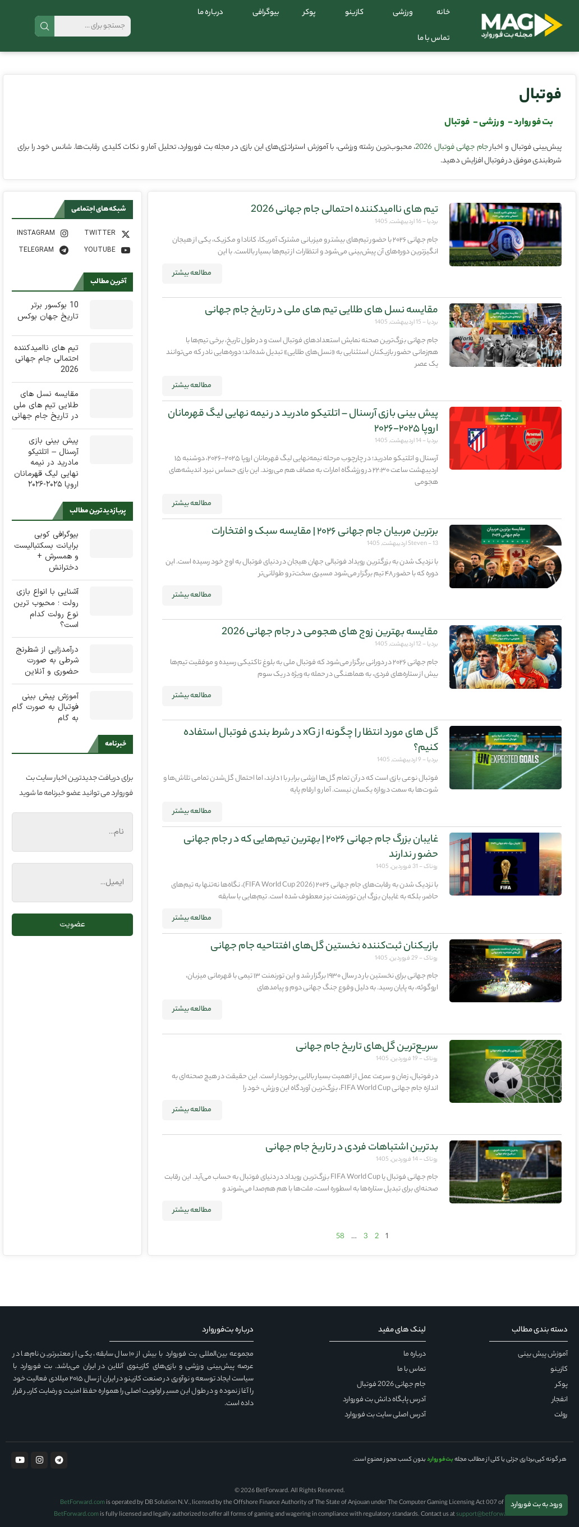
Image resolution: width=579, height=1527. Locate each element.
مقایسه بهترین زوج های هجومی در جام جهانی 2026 (330, 632)
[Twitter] (103, 233)
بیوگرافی (263, 12)
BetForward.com (82, 1503)
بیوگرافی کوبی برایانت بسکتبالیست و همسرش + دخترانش (46, 551)
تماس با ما (433, 38)
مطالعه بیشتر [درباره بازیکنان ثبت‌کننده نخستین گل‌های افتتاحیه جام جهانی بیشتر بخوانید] (192, 1009)
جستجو (44, 26)
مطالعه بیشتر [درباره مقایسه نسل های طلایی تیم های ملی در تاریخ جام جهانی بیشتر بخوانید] (192, 386)
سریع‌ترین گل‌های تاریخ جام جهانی (367, 1047)
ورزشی (400, 12)
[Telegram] (41, 250)
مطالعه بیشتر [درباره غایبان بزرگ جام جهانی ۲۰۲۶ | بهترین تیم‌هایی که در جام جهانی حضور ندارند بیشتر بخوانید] (192, 918)
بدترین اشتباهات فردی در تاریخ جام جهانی (351, 1147)
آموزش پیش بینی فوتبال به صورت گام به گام (45, 707)
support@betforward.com (490, 1515)
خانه (443, 12)
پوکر (309, 12)
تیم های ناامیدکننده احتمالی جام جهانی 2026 (344, 210)
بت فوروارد (533, 122)
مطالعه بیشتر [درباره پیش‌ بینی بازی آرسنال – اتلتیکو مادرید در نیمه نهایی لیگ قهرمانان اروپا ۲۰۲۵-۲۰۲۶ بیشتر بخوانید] (192, 504)
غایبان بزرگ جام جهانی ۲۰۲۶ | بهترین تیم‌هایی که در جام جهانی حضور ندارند (310, 847)
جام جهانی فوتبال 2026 (451, 147)
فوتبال (540, 95)
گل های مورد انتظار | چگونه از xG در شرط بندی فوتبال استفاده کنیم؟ (310, 741)
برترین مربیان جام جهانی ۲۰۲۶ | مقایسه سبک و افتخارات (325, 532)
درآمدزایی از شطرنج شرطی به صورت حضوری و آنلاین (47, 661)
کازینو (351, 12)
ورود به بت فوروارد (536, 1505)
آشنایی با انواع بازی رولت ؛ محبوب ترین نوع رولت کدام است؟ (46, 608)
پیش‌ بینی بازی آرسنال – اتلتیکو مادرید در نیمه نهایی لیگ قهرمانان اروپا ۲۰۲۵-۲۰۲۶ (303, 422)
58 (340, 1236)
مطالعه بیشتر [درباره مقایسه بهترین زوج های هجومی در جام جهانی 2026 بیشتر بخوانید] (192, 696)
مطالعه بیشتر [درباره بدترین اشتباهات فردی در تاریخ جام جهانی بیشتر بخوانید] (192, 1210)
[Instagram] (41, 233)
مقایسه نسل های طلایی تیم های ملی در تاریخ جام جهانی (321, 310)
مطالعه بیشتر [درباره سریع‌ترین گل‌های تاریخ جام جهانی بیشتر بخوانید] (192, 1110)
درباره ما (210, 12)
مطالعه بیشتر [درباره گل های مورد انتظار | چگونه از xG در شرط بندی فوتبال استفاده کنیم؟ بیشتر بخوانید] (192, 811)
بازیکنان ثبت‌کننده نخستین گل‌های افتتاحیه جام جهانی (324, 946)
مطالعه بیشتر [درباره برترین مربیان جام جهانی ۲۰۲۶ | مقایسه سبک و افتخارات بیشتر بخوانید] (192, 595)
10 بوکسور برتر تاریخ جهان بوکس (48, 311)
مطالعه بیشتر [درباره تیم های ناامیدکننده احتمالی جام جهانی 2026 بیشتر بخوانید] (192, 273)
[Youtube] (103, 250)
